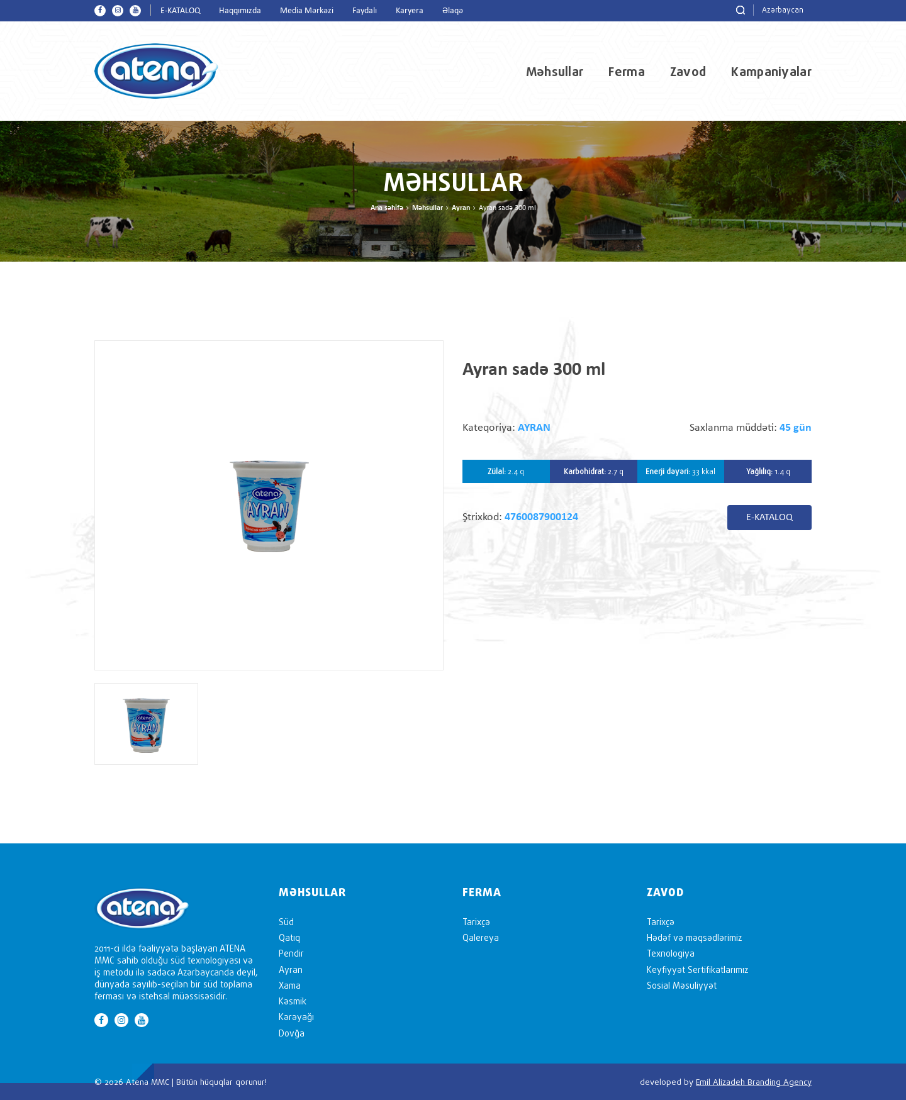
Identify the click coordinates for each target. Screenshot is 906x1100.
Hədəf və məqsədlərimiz (694, 937)
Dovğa (292, 1033)
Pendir (291, 953)
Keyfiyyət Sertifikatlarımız (697, 969)
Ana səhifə (387, 208)
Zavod (688, 72)
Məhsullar (555, 72)
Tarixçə (476, 921)
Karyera (409, 11)
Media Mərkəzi (306, 11)
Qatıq (289, 937)
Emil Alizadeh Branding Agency (754, 1082)
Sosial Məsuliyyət (682, 985)
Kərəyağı (296, 1016)
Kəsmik (292, 1001)
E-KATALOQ (180, 11)
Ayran (461, 208)
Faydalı (364, 11)
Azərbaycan (782, 9)
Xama (290, 985)
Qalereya (480, 937)
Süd (286, 921)
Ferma (626, 72)
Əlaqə (452, 11)
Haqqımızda (240, 11)
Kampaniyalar (771, 72)
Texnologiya (671, 953)
